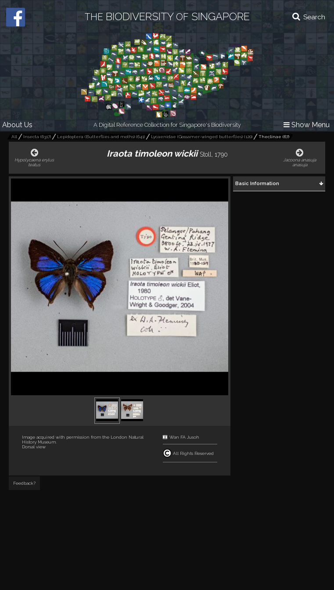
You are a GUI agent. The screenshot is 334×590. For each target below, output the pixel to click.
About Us (17, 125)
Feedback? (24, 483)
